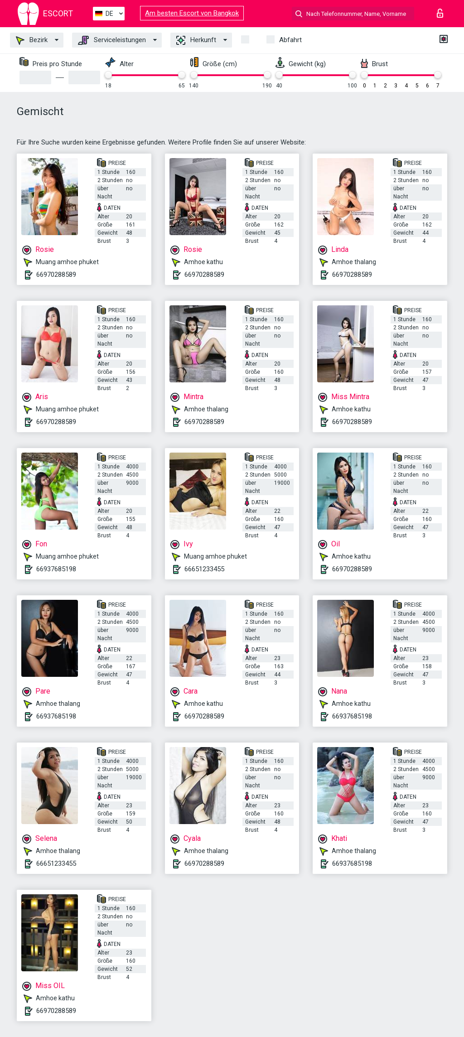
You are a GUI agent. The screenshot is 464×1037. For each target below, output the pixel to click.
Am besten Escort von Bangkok (192, 13)
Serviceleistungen (112, 40)
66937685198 (56, 569)
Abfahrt (290, 40)
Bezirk (32, 40)
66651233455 (204, 569)
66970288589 (56, 274)
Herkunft (196, 40)
